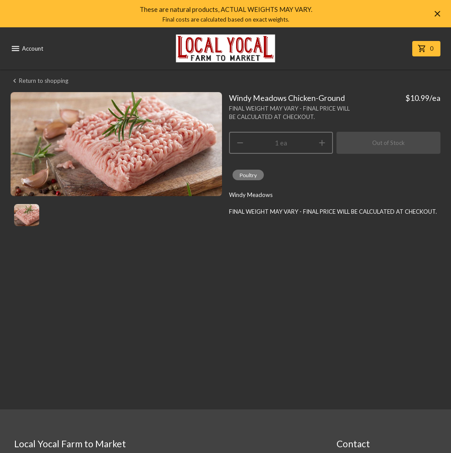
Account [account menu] (27, 48)
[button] (248, 175)
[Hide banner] (437, 14)
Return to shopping (39, 81)
